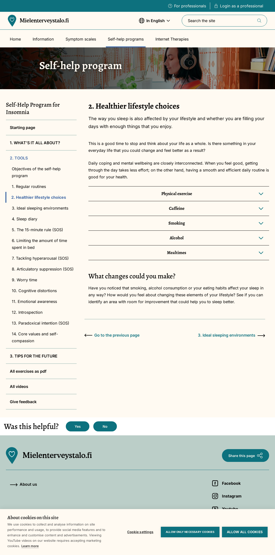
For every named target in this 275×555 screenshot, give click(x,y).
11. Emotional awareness (34, 301)
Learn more (30, 546)
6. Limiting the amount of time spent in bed (39, 244)
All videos (19, 386)
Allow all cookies (245, 532)
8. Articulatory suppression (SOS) (43, 269)
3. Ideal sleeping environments (40, 208)
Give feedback (23, 401)
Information (43, 39)
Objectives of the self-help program (36, 172)
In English (154, 23)
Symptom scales (81, 39)
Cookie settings (140, 532)
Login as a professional (238, 5)
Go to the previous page (111, 335)
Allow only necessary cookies (190, 532)
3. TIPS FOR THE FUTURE (33, 356)
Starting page (22, 127)
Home (15, 39)
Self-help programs (126, 39)
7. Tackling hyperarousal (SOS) (40, 258)
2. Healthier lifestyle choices (38, 197)
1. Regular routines (29, 186)
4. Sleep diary (24, 218)
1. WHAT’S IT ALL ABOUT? (35, 142)
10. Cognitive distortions (34, 290)
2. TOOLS (19, 158)
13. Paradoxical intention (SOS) (40, 323)
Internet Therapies (172, 39)
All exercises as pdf (28, 371)
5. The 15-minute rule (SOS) (37, 229)
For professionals (187, 5)
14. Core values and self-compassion (35, 337)
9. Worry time (24, 279)
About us (23, 484)
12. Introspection (27, 312)
